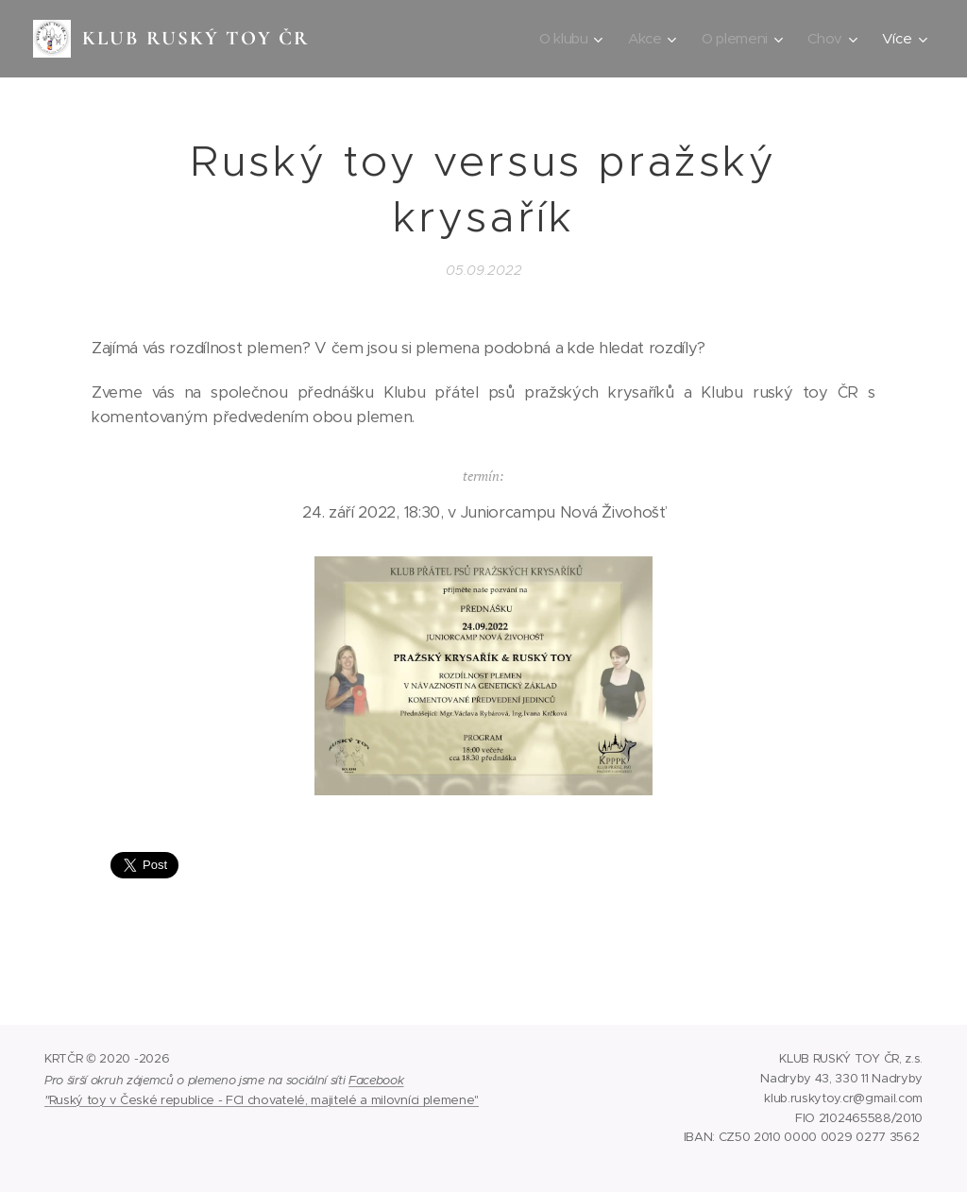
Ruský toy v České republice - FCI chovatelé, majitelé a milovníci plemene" (264, 1100)
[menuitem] (568, 38)
